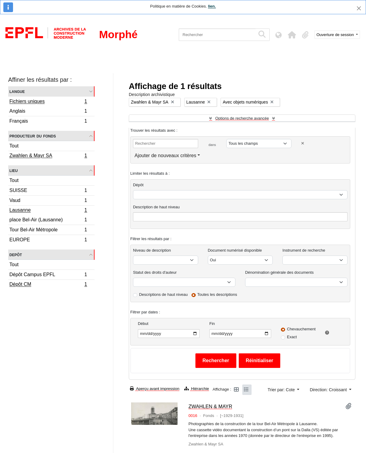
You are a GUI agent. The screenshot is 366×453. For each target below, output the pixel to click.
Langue (17, 91)
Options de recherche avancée (242, 118)
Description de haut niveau (156, 207)
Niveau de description (152, 250)
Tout (13, 145)
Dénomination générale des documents (279, 272)
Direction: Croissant (329, 389)
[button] (292, 35)
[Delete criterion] (302, 143)
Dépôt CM (48, 285)
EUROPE (48, 240)
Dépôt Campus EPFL (48, 275)
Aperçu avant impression (154, 388)
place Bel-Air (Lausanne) (48, 220)
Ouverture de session (336, 34)
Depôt (15, 254)
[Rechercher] (217, 34)
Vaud (48, 201)
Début (143, 323)
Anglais (48, 111)
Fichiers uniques (48, 102)
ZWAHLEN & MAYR (210, 406)
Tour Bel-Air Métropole (48, 230)
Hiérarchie (196, 388)
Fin (212, 323)
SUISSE (48, 191)
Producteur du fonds (32, 136)
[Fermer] (359, 8)
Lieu (13, 170)
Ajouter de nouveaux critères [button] (165, 155)
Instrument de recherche (303, 250)
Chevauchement (301, 329)
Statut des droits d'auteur (155, 272)
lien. (212, 6)
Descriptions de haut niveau (163, 294)
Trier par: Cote (282, 389)
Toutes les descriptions (217, 294)
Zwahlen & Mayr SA (48, 156)
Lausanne (48, 211)
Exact (292, 337)
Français (48, 121)
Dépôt (138, 185)
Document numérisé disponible (235, 250)
